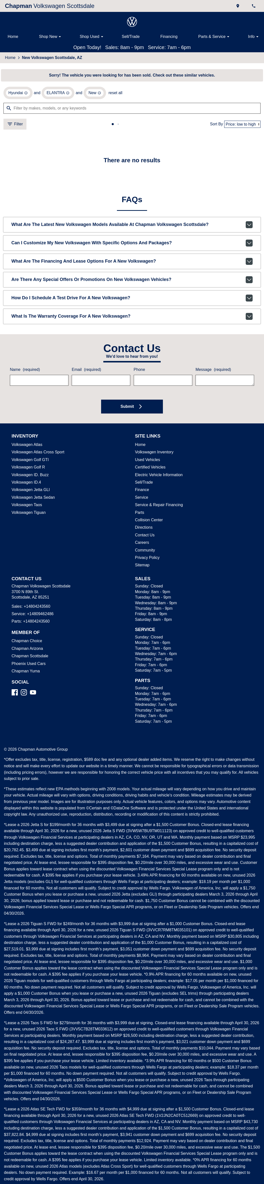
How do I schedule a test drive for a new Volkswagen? (132, 299)
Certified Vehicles (149, 468)
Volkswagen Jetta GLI (30, 490)
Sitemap (142, 566)
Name (24, 370)
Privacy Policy (146, 558)
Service (141, 498)
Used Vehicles (146, 460)
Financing (168, 36)
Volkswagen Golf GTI (29, 460)
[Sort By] (242, 125)
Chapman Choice (26, 641)
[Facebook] (15, 693)
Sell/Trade (130, 36)
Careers (141, 543)
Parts (139, 513)
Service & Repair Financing (158, 505)
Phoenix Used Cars (28, 664)
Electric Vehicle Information (158, 475)
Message (212, 370)
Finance (141, 490)
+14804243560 (35, 607)
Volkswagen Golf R (28, 468)
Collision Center (148, 521)
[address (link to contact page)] (238, 6)
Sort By (217, 124)
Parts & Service (214, 36)
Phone (139, 370)
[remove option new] (92, 93)
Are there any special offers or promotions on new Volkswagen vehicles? (132, 280)
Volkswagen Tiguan (28, 513)
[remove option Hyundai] (18, 93)
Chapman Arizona (27, 649)
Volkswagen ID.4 (26, 483)
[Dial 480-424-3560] (254, 6)
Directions (143, 528)
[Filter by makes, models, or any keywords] (132, 109)
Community (145, 551)
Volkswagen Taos (26, 505)
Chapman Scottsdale (29, 657)
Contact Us (144, 536)
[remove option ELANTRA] (57, 93)
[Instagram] (24, 693)
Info (254, 36)
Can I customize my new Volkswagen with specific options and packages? (132, 244)
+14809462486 (39, 614)
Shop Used (92, 36)
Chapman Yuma (25, 672)
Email (86, 370)
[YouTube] (33, 693)
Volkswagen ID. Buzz (29, 475)
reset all (112, 93)
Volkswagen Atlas (27, 445)
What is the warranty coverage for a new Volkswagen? (132, 317)
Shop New (51, 36)
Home (13, 36)
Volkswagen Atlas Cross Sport (37, 453)
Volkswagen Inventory (154, 453)
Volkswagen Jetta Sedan (32, 498)
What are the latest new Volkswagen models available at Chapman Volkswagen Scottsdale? (132, 225)
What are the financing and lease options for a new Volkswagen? (132, 262)
